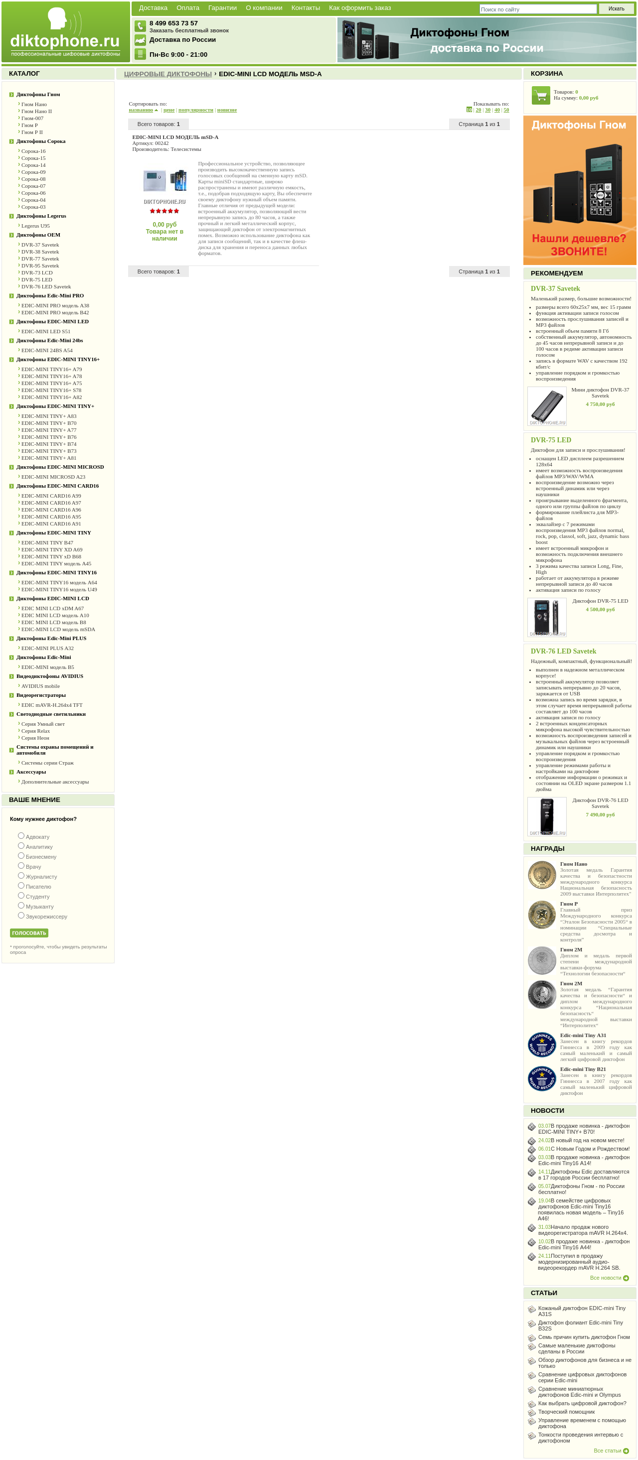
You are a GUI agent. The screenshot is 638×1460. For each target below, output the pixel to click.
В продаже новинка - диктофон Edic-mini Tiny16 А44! (584, 1244)
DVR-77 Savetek (40, 259)
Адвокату (37, 837)
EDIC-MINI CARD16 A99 (51, 496)
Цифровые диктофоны (168, 74)
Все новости (609, 1278)
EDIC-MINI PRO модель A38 (55, 305)
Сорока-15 (33, 158)
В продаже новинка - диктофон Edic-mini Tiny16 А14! (584, 1160)
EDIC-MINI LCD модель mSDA (58, 629)
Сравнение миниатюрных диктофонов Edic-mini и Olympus (579, 1392)
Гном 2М (571, 949)
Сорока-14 (33, 165)
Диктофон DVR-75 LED (600, 601)
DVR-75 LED (36, 279)
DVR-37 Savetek (40, 245)
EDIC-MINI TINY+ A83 (49, 416)
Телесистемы (185, 149)
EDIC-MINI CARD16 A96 (51, 510)
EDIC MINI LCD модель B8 (53, 622)
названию (143, 110)
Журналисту (41, 877)
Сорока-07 (33, 186)
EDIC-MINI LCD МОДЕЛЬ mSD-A (175, 137)
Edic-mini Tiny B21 (583, 1069)
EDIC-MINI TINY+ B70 (49, 423)
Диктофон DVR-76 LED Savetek (600, 803)
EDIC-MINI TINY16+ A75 (51, 383)
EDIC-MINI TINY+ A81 (49, 458)
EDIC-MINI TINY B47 (47, 542)
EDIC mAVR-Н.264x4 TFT (52, 705)
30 (487, 110)
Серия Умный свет (43, 724)
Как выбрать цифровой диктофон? (582, 1403)
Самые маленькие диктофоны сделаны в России (577, 1348)
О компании (264, 7)
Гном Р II (32, 132)
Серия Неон (35, 738)
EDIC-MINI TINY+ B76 (49, 437)
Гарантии (222, 7)
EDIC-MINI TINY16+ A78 (51, 376)
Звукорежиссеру (46, 917)
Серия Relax (35, 731)
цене (168, 110)
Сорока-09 (33, 172)
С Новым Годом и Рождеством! (590, 1149)
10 (469, 110)
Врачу (33, 867)
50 (506, 110)
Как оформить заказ (360, 7)
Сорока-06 (33, 193)
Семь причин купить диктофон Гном (584, 1337)
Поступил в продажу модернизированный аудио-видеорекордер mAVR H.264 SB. (579, 1262)
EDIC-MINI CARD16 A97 (51, 503)
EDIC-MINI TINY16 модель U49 (59, 589)
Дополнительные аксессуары (55, 782)
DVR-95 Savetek (40, 265)
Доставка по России (183, 39)
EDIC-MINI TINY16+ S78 (51, 390)
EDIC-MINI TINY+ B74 (49, 444)
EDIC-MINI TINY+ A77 (49, 430)
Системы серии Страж (47, 763)
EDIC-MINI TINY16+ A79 (51, 369)
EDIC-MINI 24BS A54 (47, 350)
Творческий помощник (566, 1412)
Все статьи (611, 1451)
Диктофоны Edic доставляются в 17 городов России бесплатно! (584, 1175)
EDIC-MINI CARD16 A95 (51, 517)
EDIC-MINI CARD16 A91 (51, 524)
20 (478, 110)
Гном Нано (34, 104)
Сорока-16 (33, 151)
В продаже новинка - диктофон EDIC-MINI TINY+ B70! (584, 1129)
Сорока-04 (33, 200)
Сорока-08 (33, 179)
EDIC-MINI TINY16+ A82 (51, 397)
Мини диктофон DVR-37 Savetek (600, 392)
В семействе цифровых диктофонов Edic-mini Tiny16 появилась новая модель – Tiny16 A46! (581, 1209)
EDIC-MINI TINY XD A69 (52, 549)
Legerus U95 (35, 226)
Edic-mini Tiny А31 (583, 1035)
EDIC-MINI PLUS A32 (47, 648)
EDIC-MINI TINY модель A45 (56, 563)
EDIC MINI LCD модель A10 (55, 615)
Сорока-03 (33, 207)
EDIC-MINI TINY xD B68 (51, 556)
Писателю (38, 887)
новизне (227, 110)
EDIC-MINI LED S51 (45, 331)
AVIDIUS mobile (40, 686)
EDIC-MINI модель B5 (47, 667)
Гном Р (29, 125)
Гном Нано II (36, 111)
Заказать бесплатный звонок (189, 30)
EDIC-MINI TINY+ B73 (49, 451)
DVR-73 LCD (37, 272)
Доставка (153, 7)
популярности (195, 110)
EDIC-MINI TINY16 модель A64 (59, 582)
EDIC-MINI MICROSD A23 (53, 477)
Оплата (187, 7)
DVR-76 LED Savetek (46, 286)
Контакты (306, 7)
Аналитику (39, 847)
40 (497, 110)
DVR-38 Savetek (40, 252)
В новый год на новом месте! (588, 1140)
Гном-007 (32, 118)
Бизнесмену (41, 857)
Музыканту (40, 907)
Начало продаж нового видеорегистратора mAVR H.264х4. (583, 1230)
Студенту (38, 897)
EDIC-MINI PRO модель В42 (55, 312)
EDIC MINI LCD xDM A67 (52, 608)
